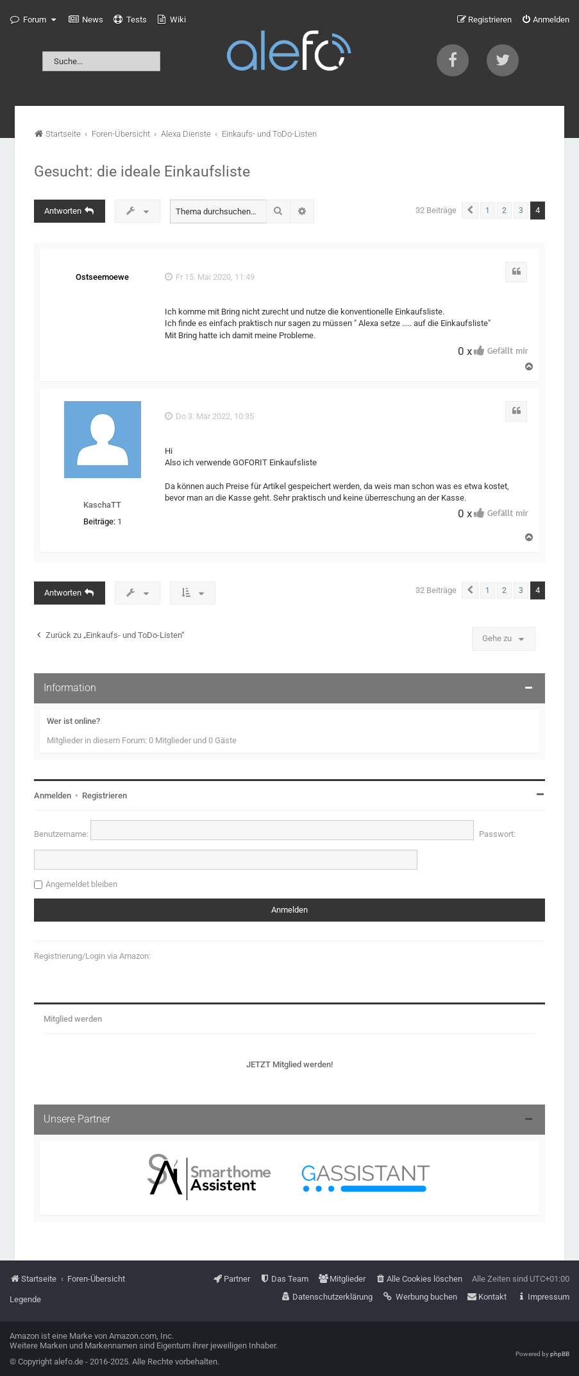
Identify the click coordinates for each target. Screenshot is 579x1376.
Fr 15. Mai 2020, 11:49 (210, 277)
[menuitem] (86, 20)
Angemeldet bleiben (81, 884)
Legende (25, 1299)
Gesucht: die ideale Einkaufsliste (142, 171)
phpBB (559, 1353)
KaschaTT (102, 505)
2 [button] (504, 210)
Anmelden (52, 795)
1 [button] (487, 210)
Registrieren (104, 795)
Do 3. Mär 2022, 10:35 (209, 416)
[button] (470, 210)
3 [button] (521, 210)
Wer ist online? (73, 721)
